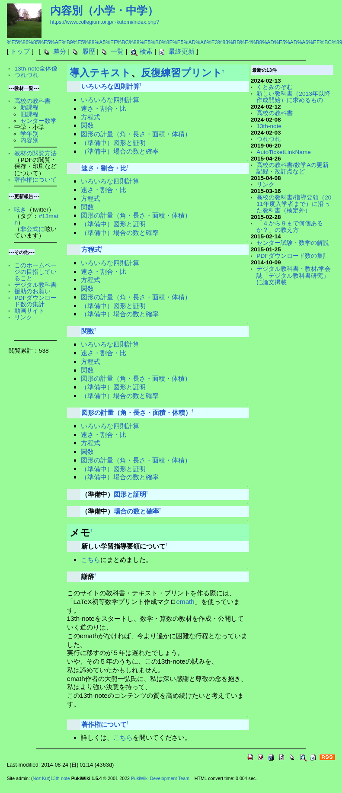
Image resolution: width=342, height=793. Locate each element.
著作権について (104, 724)
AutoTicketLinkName (283, 152)
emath (185, 601)
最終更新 (182, 51)
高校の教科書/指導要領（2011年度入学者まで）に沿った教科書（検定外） (293, 204)
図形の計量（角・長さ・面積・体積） (136, 134)
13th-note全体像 (36, 68)
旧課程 (29, 114)
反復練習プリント (181, 72)
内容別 (29, 140)
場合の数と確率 (136, 511)
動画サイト (29, 311)
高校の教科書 (32, 101)
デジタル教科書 (35, 285)
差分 (59, 51)
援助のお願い (32, 291)
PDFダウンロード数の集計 (35, 301)
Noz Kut (40, 778)
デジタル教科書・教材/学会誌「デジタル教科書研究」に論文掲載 (293, 275)
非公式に (32, 229)
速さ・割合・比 (103, 108)
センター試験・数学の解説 (292, 243)
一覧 (117, 51)
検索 (146, 51)
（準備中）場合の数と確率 (120, 151)
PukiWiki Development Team (160, 778)
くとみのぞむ (274, 87)
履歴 (88, 51)
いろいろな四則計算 (110, 86)
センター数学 (38, 121)
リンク (23, 317)
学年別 (29, 134)
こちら (90, 559)
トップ (20, 51)
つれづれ (26, 75)
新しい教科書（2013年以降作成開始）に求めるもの (293, 96)
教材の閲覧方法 (35, 153)
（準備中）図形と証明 (113, 142)
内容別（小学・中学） (104, 10)
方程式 (90, 117)
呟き (20, 209)
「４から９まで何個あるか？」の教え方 (289, 226)
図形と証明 (130, 494)
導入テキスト (100, 72)
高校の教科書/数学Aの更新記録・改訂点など (292, 168)
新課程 (29, 107)
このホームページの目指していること (35, 272)
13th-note (268, 126)
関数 (87, 125)
